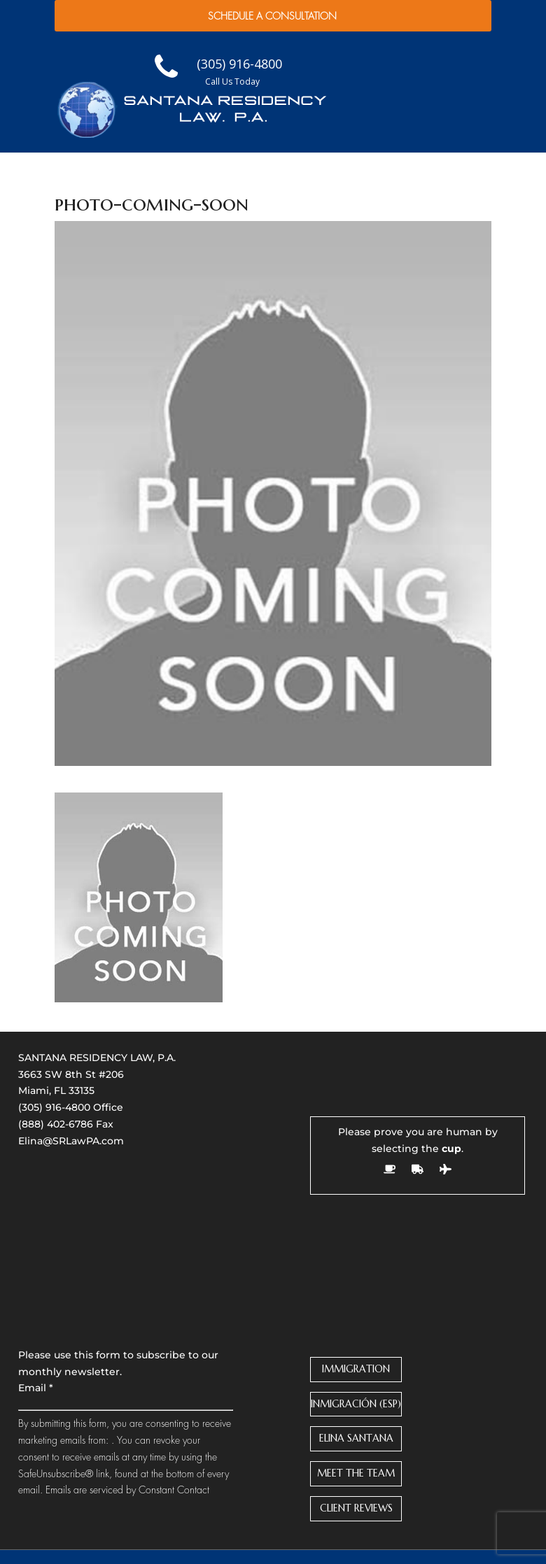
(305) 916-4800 (54, 1107)
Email (35, 1387)
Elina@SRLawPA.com (71, 1141)
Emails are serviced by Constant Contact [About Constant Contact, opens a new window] (127, 1490)
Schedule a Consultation (272, 16)
